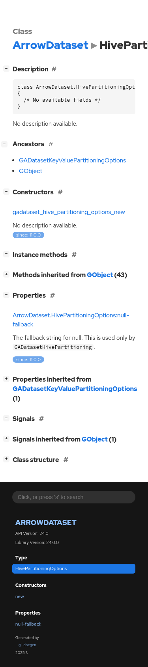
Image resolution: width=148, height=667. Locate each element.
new (19, 596)
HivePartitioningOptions (41, 568)
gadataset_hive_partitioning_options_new (69, 212)
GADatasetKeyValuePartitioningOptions (72, 160)
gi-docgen (27, 644)
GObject (30, 171)
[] (8, 68)
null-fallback (28, 624)
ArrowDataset (46, 522)
